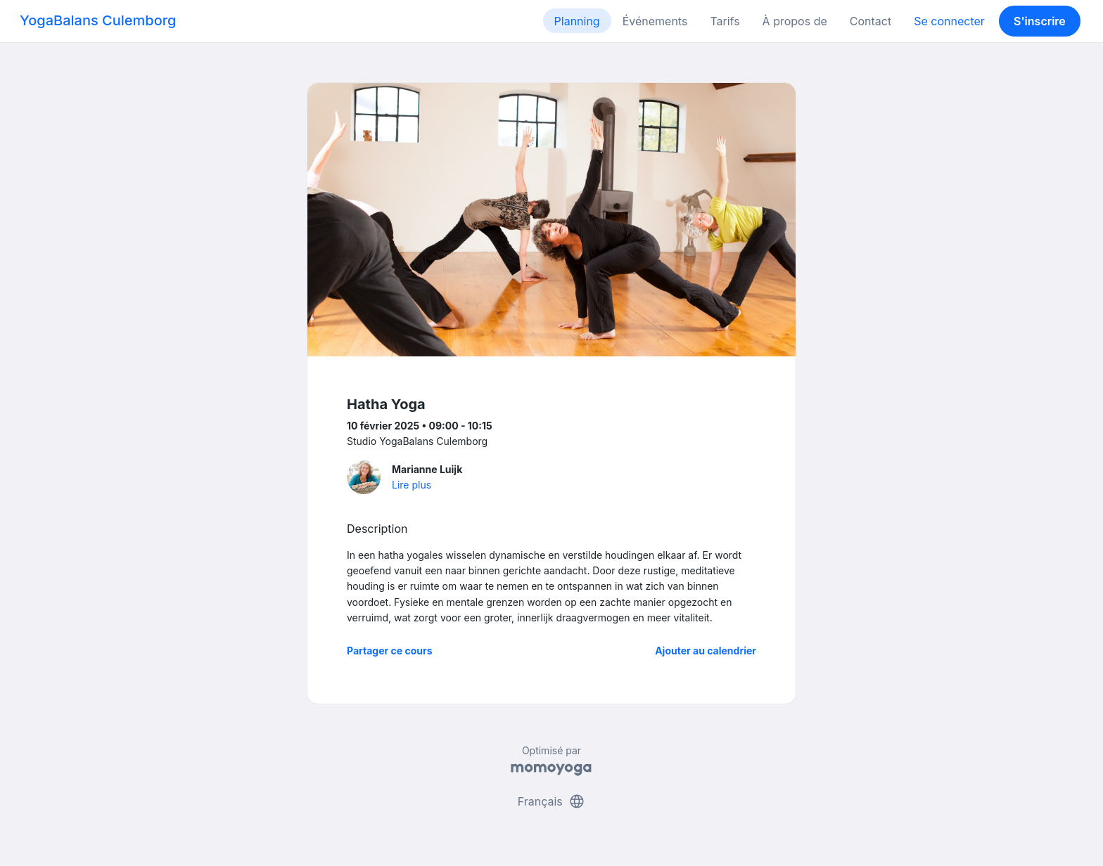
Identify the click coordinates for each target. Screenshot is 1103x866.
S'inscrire (1040, 21)
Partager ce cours (390, 651)
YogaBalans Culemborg (98, 20)
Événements (655, 21)
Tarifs (724, 21)
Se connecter (949, 21)
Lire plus (411, 485)
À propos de (795, 21)
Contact (870, 21)
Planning (577, 21)
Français (552, 801)
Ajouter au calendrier (705, 651)
